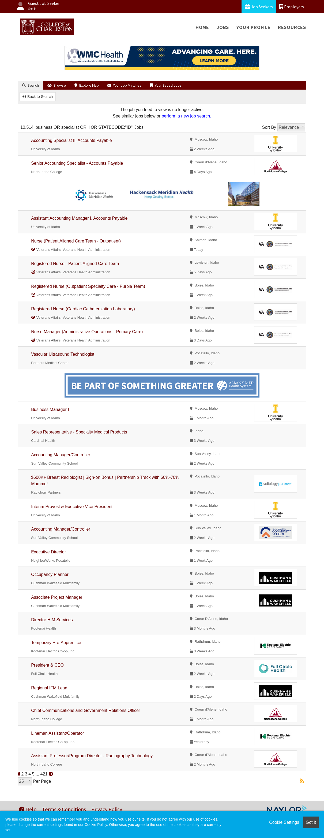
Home (202, 27)
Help (28, 809)
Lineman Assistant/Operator (57, 733)
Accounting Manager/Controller (60, 455)
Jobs (223, 27)
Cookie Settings (284, 822)
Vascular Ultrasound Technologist (62, 354)
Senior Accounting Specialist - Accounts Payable (77, 163)
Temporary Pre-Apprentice (56, 642)
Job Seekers (259, 6)
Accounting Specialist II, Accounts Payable (71, 140)
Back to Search (37, 96)
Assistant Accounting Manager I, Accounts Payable (79, 218)
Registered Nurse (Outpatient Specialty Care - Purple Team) (88, 286)
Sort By (269, 127)
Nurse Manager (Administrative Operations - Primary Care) (87, 331)
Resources (292, 27)
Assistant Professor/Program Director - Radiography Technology (92, 756)
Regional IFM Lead (49, 688)
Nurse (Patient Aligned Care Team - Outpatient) (76, 241)
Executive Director (48, 552)
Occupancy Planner (50, 574)
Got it (311, 822)
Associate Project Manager (56, 597)
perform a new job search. (186, 116)
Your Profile (253, 27)
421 (44, 774)
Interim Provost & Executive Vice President (71, 506)
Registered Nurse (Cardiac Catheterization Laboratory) (83, 309)
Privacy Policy (106, 809)
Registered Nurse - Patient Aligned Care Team (75, 263)
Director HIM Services (52, 620)
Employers (291, 6)
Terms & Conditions (64, 809)
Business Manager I (50, 409)
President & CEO (47, 665)
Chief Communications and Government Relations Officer (85, 710)
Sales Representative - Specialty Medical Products (79, 432)
